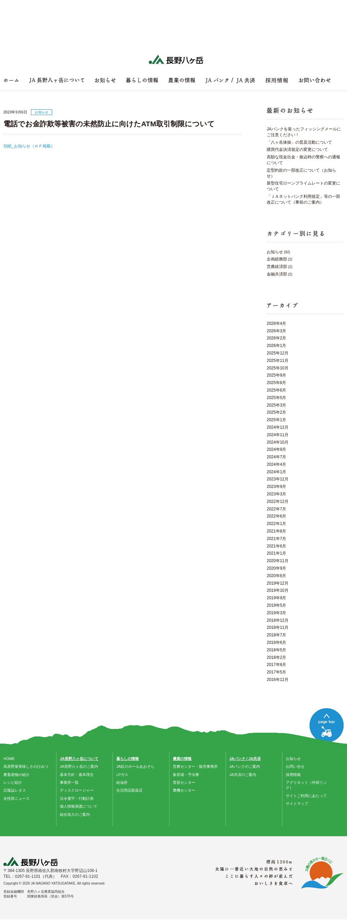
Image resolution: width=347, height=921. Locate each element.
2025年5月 (276, 397)
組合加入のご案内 (75, 814)
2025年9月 (276, 375)
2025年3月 (276, 405)
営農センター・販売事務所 (195, 766)
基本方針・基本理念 (77, 775)
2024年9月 (276, 449)
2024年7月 (276, 457)
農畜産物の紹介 (16, 775)
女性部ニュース (16, 798)
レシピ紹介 (12, 782)
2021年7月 (276, 538)
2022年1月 (276, 523)
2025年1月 (276, 419)
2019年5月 (276, 605)
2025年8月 (276, 382)
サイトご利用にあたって (306, 796)
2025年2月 (276, 412)
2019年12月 (277, 583)
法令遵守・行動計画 (77, 798)
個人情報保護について (78, 806)
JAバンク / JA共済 (245, 759)
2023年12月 (277, 479)
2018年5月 (276, 650)
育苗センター (184, 782)
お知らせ (275, 252)
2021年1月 (276, 553)
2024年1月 (276, 472)
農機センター (184, 790)
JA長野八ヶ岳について (79, 759)
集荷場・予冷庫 (186, 775)
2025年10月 (277, 368)
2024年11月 (277, 434)
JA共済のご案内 (242, 775)
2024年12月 (277, 427)
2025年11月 (277, 360)
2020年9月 (276, 568)
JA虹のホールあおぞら (135, 766)
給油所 (122, 782)
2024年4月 (276, 464)
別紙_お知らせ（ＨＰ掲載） (29, 146)
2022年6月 (276, 516)
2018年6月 (276, 642)
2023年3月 (276, 494)
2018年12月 (277, 620)
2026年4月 (276, 323)
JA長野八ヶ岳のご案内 (79, 766)
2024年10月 (277, 442)
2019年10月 (277, 590)
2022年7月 (276, 509)
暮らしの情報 (127, 759)
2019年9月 (276, 598)
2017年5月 (276, 672)
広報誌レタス (14, 790)
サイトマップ (297, 803)
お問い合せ (295, 766)
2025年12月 (277, 353)
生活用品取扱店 (129, 790)
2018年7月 (276, 635)
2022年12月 (277, 501)
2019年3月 (276, 612)
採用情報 (293, 775)
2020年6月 (276, 575)
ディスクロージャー (77, 790)
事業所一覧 (69, 782)
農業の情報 (182, 759)
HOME (9, 759)
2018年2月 (276, 657)
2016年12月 (277, 679)
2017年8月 (276, 664)
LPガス (122, 775)
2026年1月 (276, 345)
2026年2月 (276, 338)
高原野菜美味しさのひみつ (25, 766)
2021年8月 (276, 531)
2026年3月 (276, 331)
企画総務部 (277, 259)
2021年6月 (276, 546)
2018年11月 (277, 627)
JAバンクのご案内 (244, 766)
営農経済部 (277, 266)
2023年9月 (276, 486)
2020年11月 (277, 560)
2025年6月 (276, 390)
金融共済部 (277, 274)
